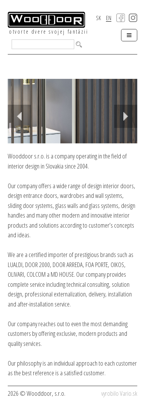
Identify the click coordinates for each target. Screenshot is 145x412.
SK (98, 18)
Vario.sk (128, 393)
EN (108, 18)
